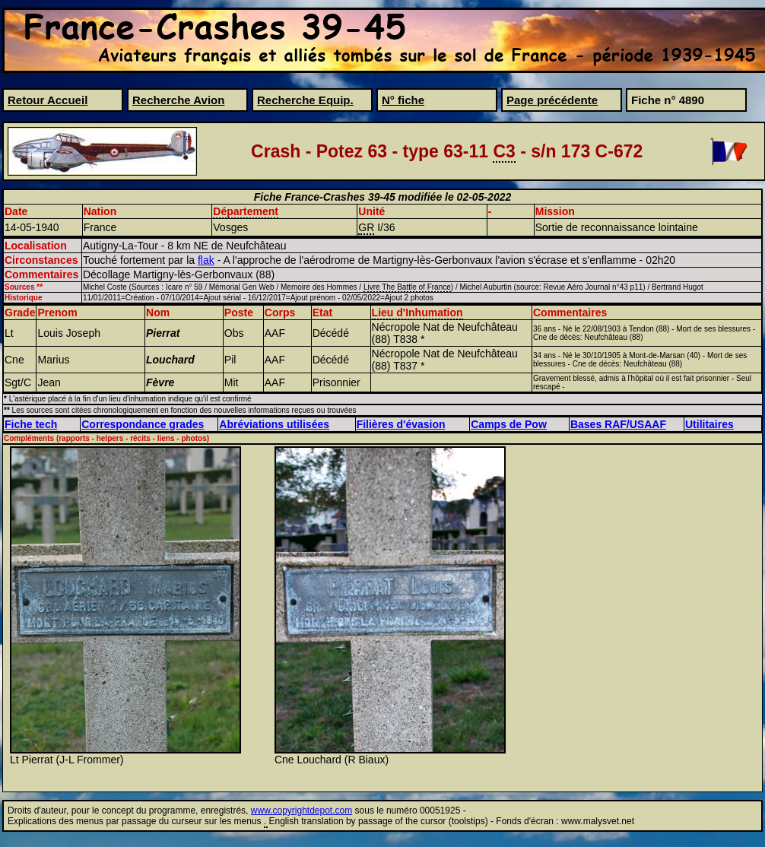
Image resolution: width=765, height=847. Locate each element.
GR (366, 227)
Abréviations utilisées (274, 424)
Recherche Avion (178, 100)
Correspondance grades (142, 424)
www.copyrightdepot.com (301, 810)
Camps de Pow (509, 424)
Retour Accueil (47, 100)
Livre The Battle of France (407, 287)
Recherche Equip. (305, 100)
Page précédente (552, 100)
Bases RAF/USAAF (618, 424)
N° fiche (403, 100)
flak (206, 260)
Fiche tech (31, 424)
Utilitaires (709, 424)
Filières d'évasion (401, 424)
